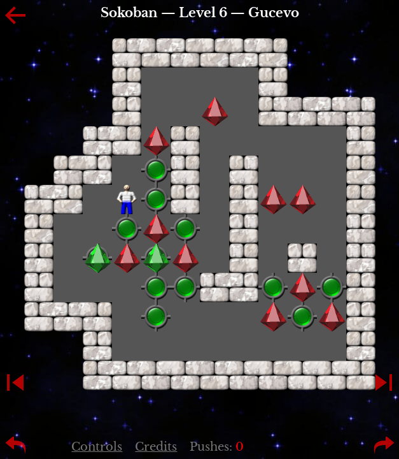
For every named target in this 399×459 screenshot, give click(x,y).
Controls (96, 447)
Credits (156, 447)
